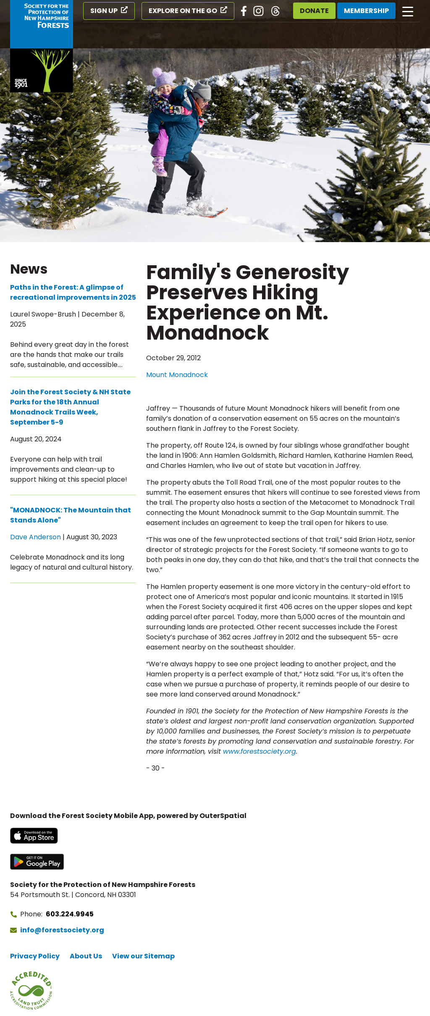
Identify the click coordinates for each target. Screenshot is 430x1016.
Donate (314, 11)
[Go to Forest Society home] (41, 46)
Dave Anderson (35, 537)
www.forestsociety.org (259, 751)
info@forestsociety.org (62, 930)
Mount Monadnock (177, 375)
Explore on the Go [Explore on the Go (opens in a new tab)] (183, 11)
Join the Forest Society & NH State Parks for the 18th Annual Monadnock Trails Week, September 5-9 (70, 407)
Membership (366, 11)
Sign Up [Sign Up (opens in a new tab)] (104, 11)
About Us (86, 956)
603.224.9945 (70, 914)
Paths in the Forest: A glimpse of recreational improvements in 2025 (73, 292)
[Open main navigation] (407, 11)
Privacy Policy (35, 956)
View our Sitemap (143, 956)
